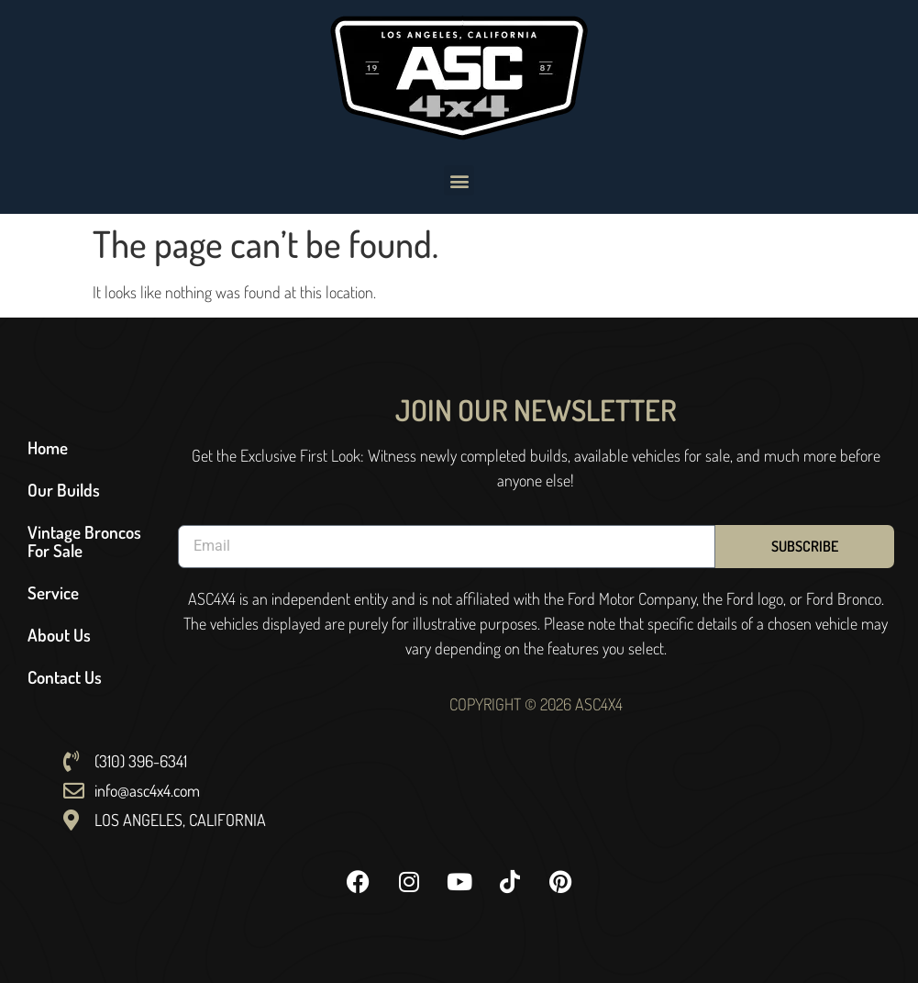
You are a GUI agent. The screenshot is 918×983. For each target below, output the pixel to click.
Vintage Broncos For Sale (84, 541)
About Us (59, 634)
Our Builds (64, 489)
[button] (459, 180)
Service (53, 592)
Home (48, 447)
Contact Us (65, 676)
